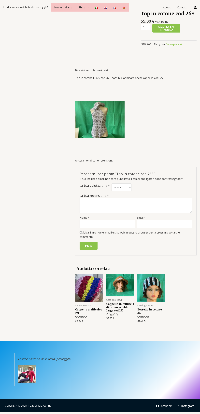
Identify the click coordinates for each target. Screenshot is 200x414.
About (168, 7)
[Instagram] (185, 407)
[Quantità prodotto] (145, 27)
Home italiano (63, 7)
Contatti (183, 7)
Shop (82, 7)
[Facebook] (163, 407)
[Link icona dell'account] (195, 7)
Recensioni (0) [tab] (102, 70)
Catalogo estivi (174, 44)
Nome (84, 218)
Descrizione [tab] (82, 70)
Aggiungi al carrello (166, 28)
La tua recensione (94, 196)
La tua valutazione (95, 186)
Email (141, 218)
